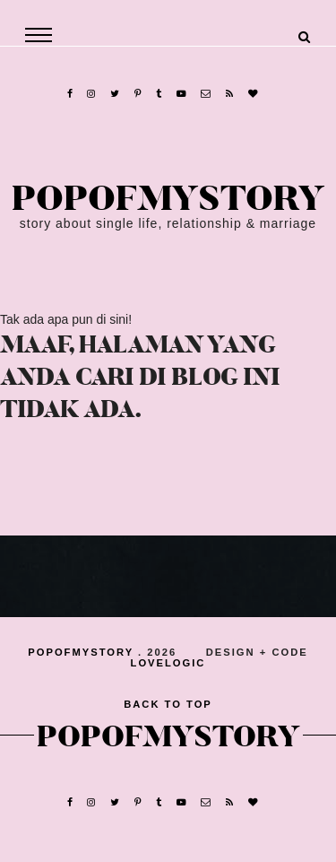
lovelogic (168, 662)
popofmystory (168, 199)
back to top (168, 704)
